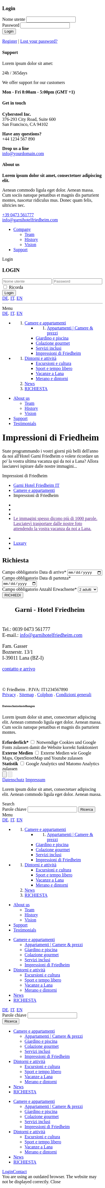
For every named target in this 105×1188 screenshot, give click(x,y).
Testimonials (24, 423)
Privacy (9, 696)
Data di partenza (36, 578)
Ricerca (10, 1023)
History (31, 239)
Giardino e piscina (41, 951)
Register (9, 41)
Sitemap (26, 696)
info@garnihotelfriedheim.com (30, 219)
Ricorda (16, 287)
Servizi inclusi (37, 961)
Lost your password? (39, 41)
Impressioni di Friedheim (47, 966)
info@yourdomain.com (23, 153)
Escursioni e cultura (42, 976)
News (18, 996)
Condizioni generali (73, 696)
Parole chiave (14, 810)
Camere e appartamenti (34, 941)
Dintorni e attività (29, 971)
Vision (30, 244)
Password (10, 25)
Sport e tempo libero (43, 981)
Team (29, 234)
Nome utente (13, 19)
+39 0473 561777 (18, 214)
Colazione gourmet (42, 956)
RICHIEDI (12, 596)
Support (20, 249)
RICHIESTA (24, 1001)
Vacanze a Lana (38, 986)
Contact (20, 1173)
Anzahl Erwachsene (40, 590)
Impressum (35, 781)
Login (9, 31)
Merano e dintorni (41, 991)
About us (21, 398)
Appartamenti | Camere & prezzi (54, 946)
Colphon (44, 696)
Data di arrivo (34, 573)
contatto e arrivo (18, 670)
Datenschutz (13, 781)
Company (22, 229)
